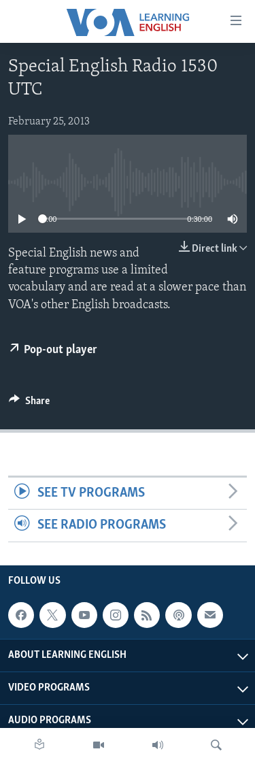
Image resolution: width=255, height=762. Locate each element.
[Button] (29, 404)
